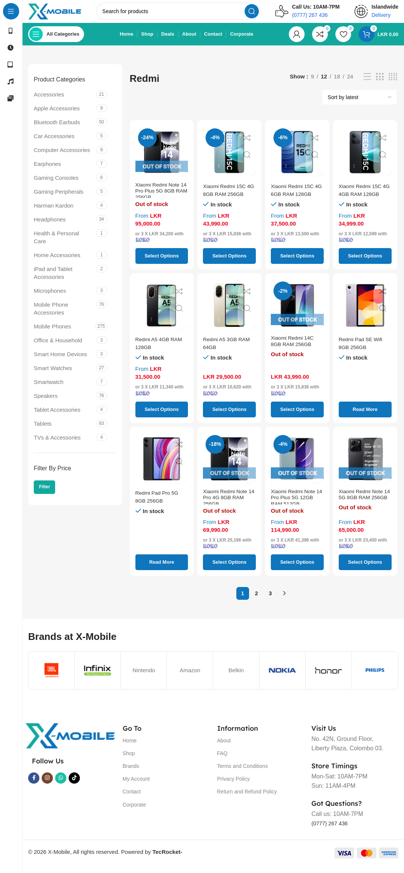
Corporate (134, 812)
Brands (131, 773)
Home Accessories (57, 262)
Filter (44, 494)
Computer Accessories (62, 157)
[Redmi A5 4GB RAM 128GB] (161, 312)
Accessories (49, 101)
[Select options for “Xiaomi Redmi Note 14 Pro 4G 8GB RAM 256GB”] (229, 570)
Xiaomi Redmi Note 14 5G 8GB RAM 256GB (363, 508)
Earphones (47, 171)
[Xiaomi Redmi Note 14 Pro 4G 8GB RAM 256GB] (229, 466)
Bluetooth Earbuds (57, 129)
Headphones (50, 226)
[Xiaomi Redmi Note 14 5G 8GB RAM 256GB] (365, 466)
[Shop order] (359, 104)
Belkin (236, 677)
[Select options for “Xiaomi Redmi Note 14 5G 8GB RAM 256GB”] (365, 570)
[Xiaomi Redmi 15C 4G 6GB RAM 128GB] (297, 159)
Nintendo (143, 677)
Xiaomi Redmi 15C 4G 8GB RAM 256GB (226, 201)
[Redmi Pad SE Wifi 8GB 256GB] (365, 312)
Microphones (50, 298)
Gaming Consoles (56, 185)
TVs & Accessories (57, 444)
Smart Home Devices (60, 361)
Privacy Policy (233, 786)
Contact (132, 799)
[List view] (367, 84)
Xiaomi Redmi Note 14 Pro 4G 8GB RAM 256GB (229, 508)
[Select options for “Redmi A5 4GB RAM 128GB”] (161, 416)
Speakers (45, 403)
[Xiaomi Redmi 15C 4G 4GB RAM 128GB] (365, 159)
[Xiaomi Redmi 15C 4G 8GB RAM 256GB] (229, 159)
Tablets (43, 430)
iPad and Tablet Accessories (53, 280)
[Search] (188, 15)
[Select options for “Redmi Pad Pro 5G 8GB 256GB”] (161, 570)
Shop (129, 760)
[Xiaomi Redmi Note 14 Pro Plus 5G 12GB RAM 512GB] (297, 466)
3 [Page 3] (270, 601)
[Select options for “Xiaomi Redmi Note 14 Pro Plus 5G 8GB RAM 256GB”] (161, 263)
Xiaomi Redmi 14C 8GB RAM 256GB (294, 350)
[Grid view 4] (393, 84)
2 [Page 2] (256, 601)
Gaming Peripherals (59, 199)
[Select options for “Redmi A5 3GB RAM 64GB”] (229, 416)
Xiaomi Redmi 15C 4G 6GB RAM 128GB (294, 201)
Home (130, 748)
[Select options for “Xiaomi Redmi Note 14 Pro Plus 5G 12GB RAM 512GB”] (297, 570)
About (224, 748)
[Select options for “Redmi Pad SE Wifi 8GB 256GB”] (365, 416)
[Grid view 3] (379, 84)
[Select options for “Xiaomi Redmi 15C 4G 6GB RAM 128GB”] (297, 263)
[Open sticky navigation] (56, 41)
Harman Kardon (54, 212)
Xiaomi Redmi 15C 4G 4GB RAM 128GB (362, 201)
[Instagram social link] (47, 785)
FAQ (222, 760)
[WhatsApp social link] (60, 785)
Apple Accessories (57, 115)
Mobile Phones (52, 333)
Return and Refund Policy (247, 799)
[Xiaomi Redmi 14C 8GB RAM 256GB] (297, 312)
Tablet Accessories (57, 417)
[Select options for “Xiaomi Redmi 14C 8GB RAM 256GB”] (297, 416)
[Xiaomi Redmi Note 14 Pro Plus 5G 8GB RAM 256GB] (161, 159)
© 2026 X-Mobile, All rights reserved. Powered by (105, 859)
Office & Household (58, 347)
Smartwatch (48, 389)
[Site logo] (64, 14)
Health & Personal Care (56, 244)
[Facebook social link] (33, 785)
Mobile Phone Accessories (51, 316)
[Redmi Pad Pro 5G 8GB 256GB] (161, 466)
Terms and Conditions (242, 773)
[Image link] (70, 742)
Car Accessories (54, 143)
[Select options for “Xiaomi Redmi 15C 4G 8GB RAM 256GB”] (229, 263)
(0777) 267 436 (331, 830)
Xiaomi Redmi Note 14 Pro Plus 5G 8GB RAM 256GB (160, 201)
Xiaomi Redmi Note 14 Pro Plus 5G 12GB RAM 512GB (295, 508)
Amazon (190, 677)
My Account (136, 786)
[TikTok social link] (74, 785)
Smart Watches (53, 375)
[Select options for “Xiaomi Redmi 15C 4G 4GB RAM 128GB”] (365, 263)
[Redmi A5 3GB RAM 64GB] (229, 312)
